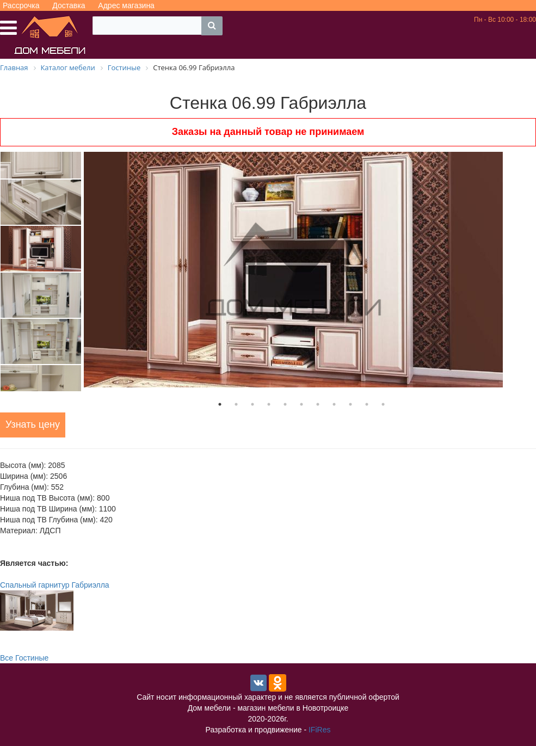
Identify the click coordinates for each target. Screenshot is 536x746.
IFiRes (319, 729)
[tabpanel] (301, 269)
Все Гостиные (24, 657)
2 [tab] (236, 404)
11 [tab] (383, 404)
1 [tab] (219, 404)
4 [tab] (268, 404)
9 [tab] (350, 404)
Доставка (68, 5)
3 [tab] (252, 404)
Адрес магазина (126, 5)
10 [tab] (366, 404)
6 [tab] (301, 404)
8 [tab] (334, 404)
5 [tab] (285, 404)
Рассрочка (21, 5)
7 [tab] (317, 404)
